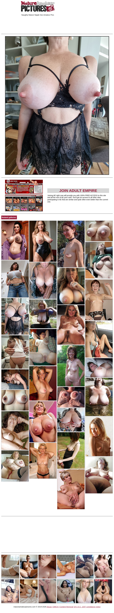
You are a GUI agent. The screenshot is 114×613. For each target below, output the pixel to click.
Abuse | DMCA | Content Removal (60, 607)
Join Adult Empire (78, 190)
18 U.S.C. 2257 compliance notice (87, 607)
